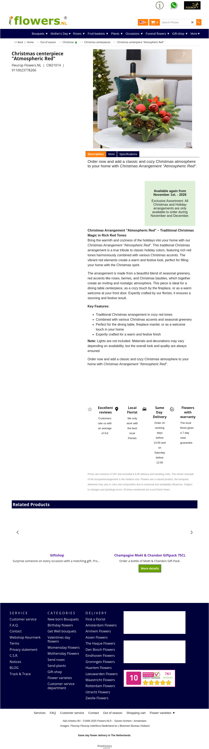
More (111, 154)
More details (150, 568)
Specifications (128, 154)
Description (96, 154)
